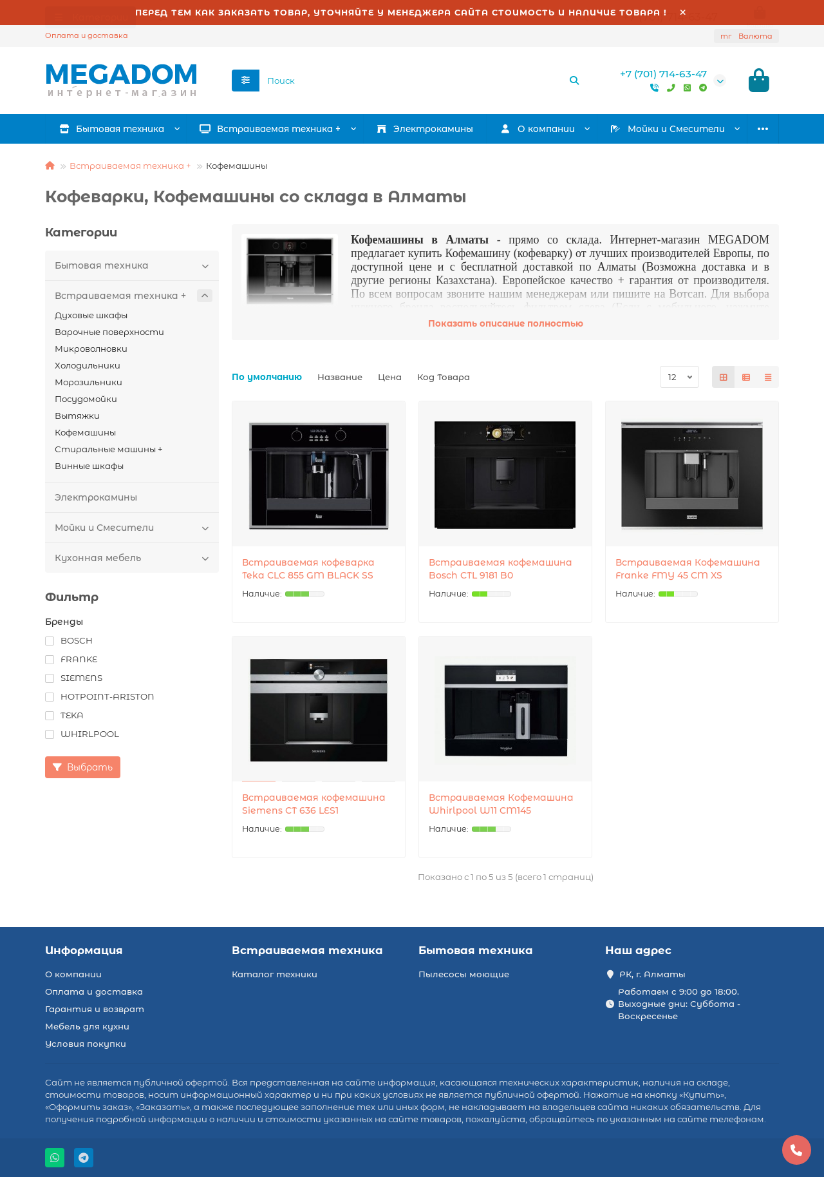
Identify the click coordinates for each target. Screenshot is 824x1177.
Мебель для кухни (87, 1026)
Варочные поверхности (109, 334)
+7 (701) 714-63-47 (663, 75)
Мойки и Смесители (667, 131)
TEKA (64, 717)
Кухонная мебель (133, 559)
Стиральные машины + (109, 451)
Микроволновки (91, 350)
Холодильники (87, 367)
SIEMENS (73, 680)
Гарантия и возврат (94, 1009)
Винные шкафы (89, 468)
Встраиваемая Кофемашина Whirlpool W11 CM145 (501, 806)
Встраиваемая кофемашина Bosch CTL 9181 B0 (500, 571)
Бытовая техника (112, 131)
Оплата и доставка (86, 35)
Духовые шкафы (91, 317)
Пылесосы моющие (463, 974)
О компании (73, 974)
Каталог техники (274, 974)
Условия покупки (85, 1043)
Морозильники (88, 384)
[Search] (423, 82)
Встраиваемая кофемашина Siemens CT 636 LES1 (314, 806)
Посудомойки (86, 401)
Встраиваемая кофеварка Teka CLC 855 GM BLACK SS (308, 571)
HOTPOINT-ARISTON (99, 698)
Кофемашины (85, 434)
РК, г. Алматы (652, 974)
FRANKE (71, 661)
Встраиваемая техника (307, 950)
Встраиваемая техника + (270, 131)
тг (746, 36)
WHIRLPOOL (82, 736)
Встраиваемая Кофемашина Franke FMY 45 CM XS (687, 571)
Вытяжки (77, 417)
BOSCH (69, 642)
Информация (84, 950)
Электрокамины (425, 131)
